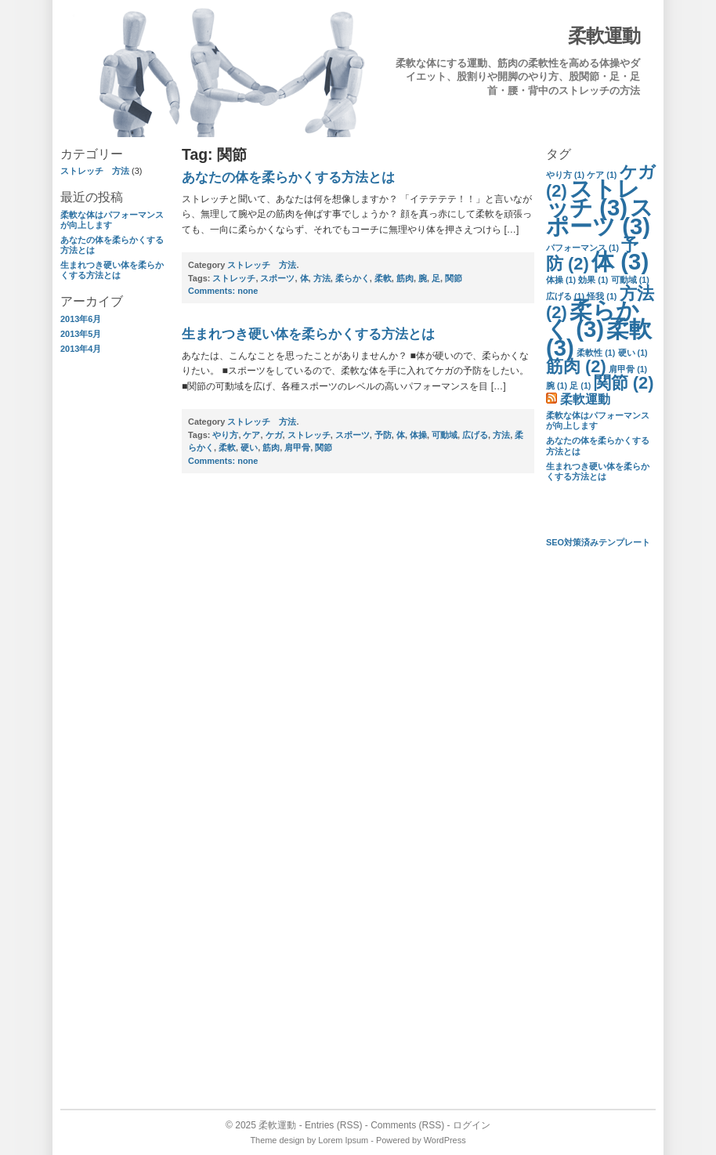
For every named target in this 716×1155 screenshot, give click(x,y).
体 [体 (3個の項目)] (620, 261)
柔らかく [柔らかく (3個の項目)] (592, 319)
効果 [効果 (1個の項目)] (593, 279)
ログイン (471, 1125)
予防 (383, 435)
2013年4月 (80, 348)
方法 (322, 278)
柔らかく (352, 278)
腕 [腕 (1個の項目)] (556, 385)
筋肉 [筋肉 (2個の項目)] (576, 366)
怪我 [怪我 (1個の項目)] (602, 296)
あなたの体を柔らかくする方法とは (288, 177)
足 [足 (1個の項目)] (580, 385)
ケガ (274, 435)
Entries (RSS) (333, 1125)
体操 (418, 435)
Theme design (277, 1140)
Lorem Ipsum (343, 1140)
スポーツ (277, 278)
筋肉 (405, 278)
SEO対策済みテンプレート (598, 542)
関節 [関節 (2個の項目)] (624, 383)
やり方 (225, 435)
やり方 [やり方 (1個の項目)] (565, 174)
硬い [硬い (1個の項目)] (633, 352)
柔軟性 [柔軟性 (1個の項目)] (596, 352)
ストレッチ (233, 278)
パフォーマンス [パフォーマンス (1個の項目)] (582, 247)
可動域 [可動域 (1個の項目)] (630, 279)
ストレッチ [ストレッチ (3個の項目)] (593, 198)
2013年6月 (80, 319)
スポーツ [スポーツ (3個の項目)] (599, 216)
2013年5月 (80, 334)
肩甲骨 (297, 447)
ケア (251, 435)
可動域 (444, 435)
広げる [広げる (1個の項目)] (565, 296)
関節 (453, 278)
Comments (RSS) (407, 1125)
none (223, 290)
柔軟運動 (604, 35)
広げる (475, 435)
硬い (249, 447)
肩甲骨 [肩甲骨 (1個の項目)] (628, 369)
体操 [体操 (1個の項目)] (561, 279)
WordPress (445, 1140)
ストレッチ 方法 (94, 171)
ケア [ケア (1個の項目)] (602, 174)
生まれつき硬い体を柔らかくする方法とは (112, 270)
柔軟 (383, 278)
